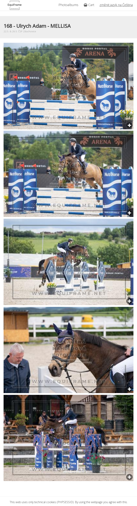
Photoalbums (68, 5)
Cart (89, 5)
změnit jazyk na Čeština (116, 5)
